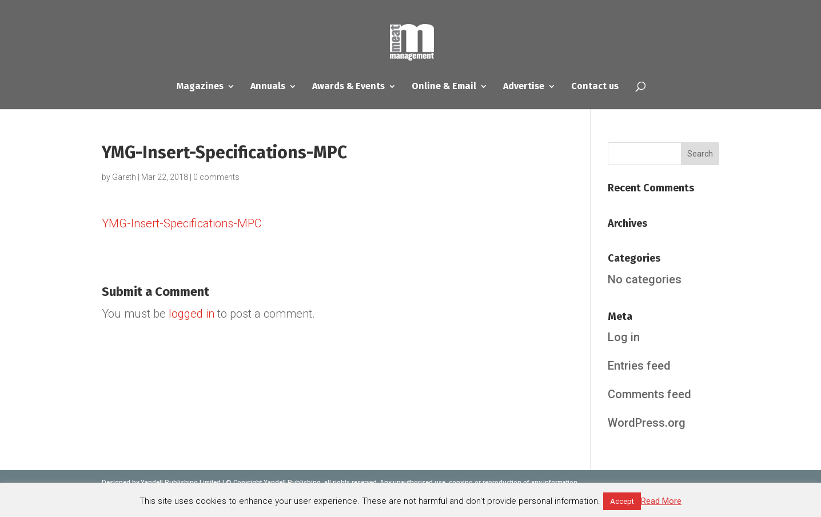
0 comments (216, 177)
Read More (661, 501)
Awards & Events (348, 86)
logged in (191, 313)
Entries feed (639, 365)
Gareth (124, 177)
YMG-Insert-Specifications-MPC (181, 223)
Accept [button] (622, 501)
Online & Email (444, 86)
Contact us (595, 86)
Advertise (523, 86)
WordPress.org (647, 423)
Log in (624, 337)
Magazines (200, 86)
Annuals (267, 86)
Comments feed (649, 394)
